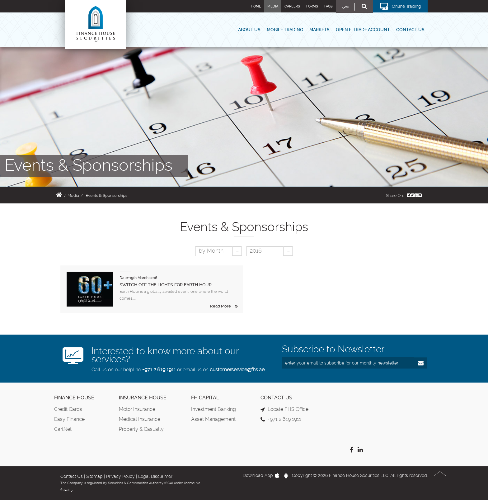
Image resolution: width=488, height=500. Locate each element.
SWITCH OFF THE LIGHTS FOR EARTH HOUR (166, 284)
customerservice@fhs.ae (237, 370)
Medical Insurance (139, 419)
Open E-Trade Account (363, 29)
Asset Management (213, 419)
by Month (211, 250)
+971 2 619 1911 (159, 370)
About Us (249, 29)
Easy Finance (69, 419)
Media (272, 6)
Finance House (74, 398)
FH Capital (205, 398)
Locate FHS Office (288, 409)
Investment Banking (213, 409)
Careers (292, 6)
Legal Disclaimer (155, 476)
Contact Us (410, 29)
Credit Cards (68, 409)
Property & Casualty (141, 429)
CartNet (63, 429)
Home (256, 6)
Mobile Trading (285, 29)
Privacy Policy (120, 476)
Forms (312, 6)
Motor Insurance (137, 409)
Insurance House (143, 398)
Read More (220, 306)
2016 (256, 250)
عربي (345, 6)
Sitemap (94, 476)
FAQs (328, 6)
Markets (319, 29)
